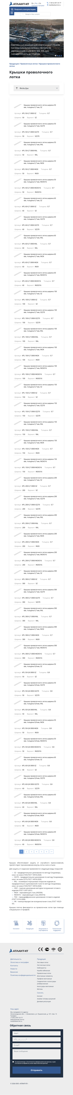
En (33, 3)
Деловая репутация (44, 1001)
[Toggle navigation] (11, 12)
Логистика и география (19, 962)
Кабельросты (41, 968)
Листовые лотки (42, 962)
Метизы (40, 989)
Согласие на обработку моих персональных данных (31, 1063)
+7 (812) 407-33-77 (55, 3)
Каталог (39, 996)
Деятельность (15, 959)
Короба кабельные (43, 970)
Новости (13, 969)
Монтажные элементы (45, 976)
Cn (40, 3)
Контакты (14, 965)
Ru (36, 3)
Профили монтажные (44, 979)
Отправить (36, 1070)
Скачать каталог (38, 5)
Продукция (41, 959)
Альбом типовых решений (46, 999)
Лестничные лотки (43, 965)
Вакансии (14, 972)
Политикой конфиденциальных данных (38, 1062)
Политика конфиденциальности (23, 975)
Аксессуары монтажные (45, 986)
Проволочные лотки (44, 973)
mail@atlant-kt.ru (55, 5)
